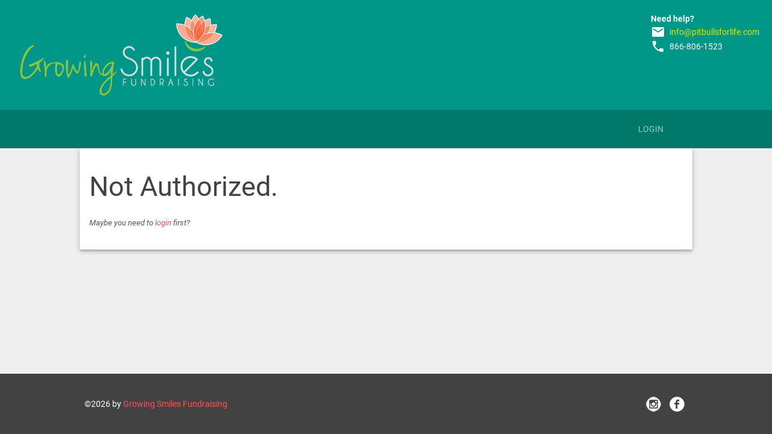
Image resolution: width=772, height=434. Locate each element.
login (163, 222)
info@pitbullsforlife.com (714, 32)
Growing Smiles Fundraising (175, 404)
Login (651, 129)
